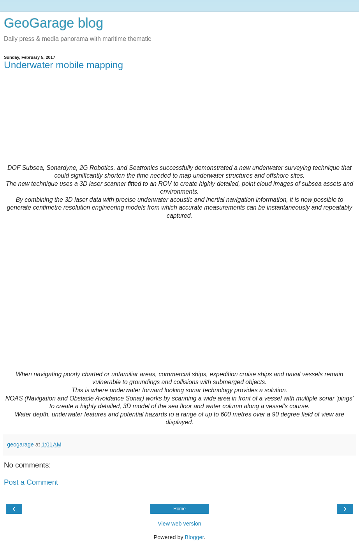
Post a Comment (31, 482)
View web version (179, 523)
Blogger (194, 537)
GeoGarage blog (53, 23)
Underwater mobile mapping (63, 65)
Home (179, 508)
